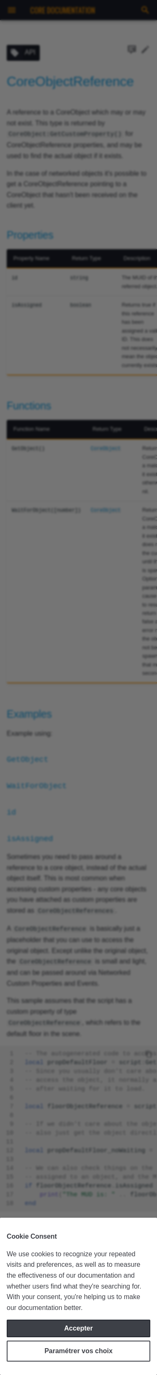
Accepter (78, 1328)
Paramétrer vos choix (78, 1350)
